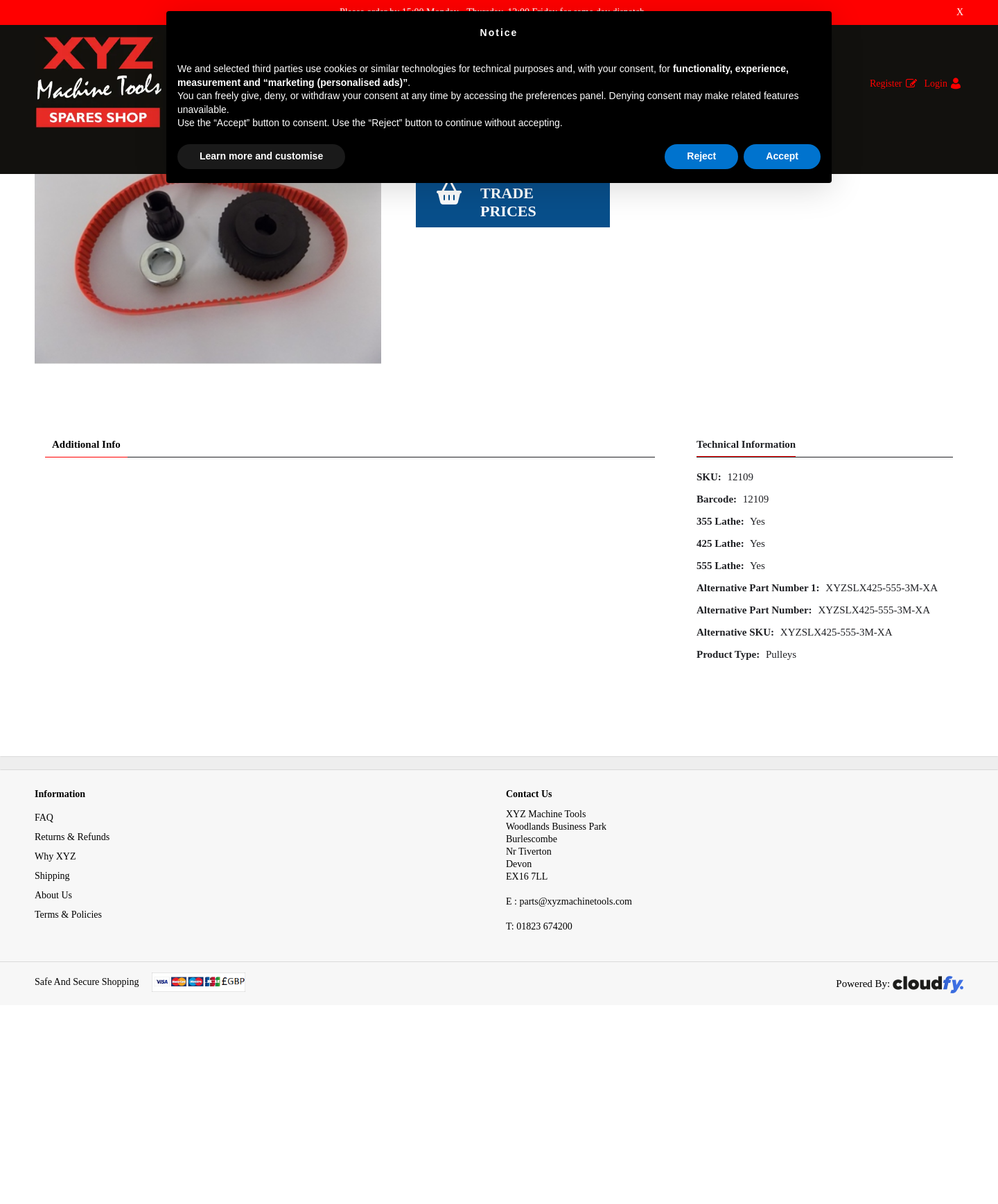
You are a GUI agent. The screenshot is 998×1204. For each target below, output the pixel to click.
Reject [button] (701, 156)
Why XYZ (55, 1023)
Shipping (52, 1043)
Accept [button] (782, 156)
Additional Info (86, 611)
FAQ (44, 984)
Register (886, 83)
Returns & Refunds (72, 1004)
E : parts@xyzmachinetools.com (569, 1068)
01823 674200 (539, 1093)
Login (936, 83)
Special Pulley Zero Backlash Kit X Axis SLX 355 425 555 (376, 200)
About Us (53, 1062)
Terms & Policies (68, 1081)
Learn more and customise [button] (261, 156)
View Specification (455, 306)
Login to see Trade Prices (534, 360)
